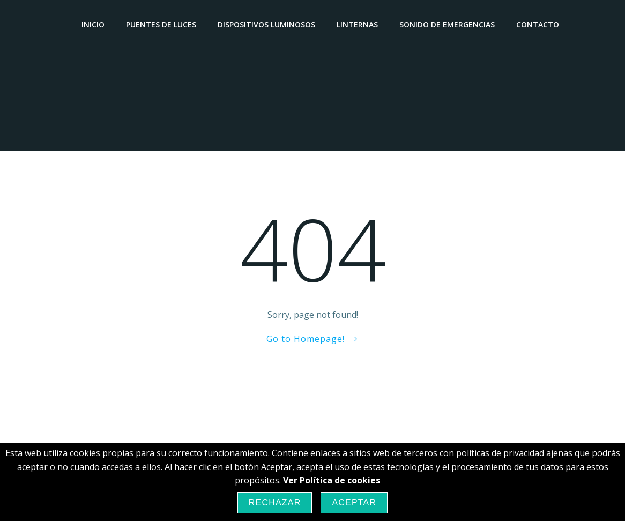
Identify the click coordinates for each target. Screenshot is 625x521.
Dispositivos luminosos (266, 24)
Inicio (93, 24)
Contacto (537, 24)
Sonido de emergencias (447, 24)
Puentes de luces (161, 24)
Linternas (357, 24)
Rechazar (275, 502)
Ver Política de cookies (331, 480)
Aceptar (354, 502)
